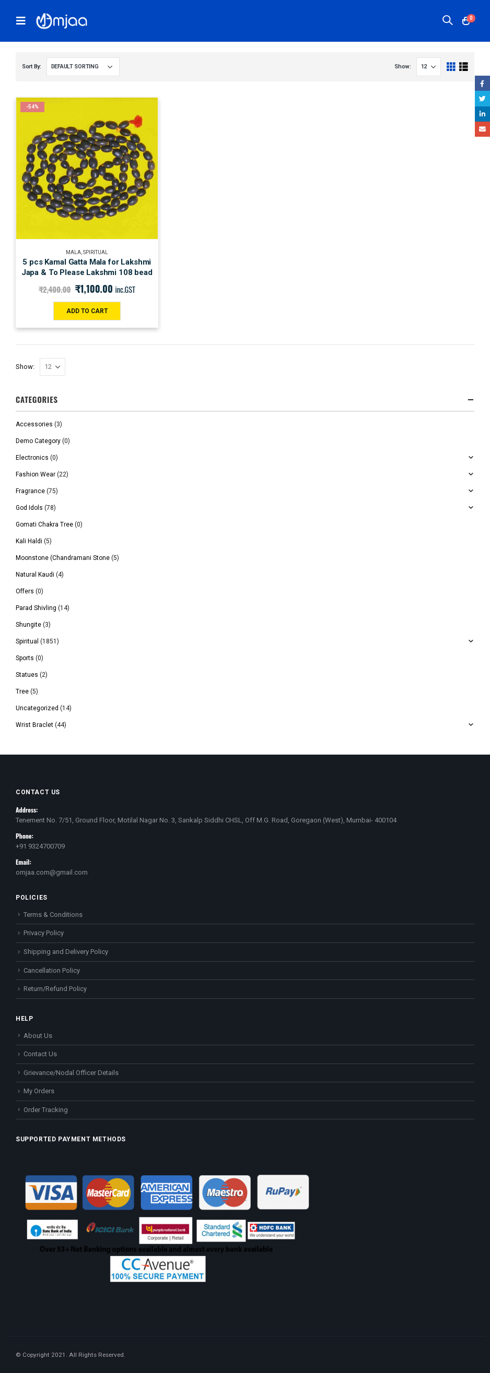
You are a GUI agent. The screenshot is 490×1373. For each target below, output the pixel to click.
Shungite (28, 624)
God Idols (29, 507)
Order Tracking (46, 1110)
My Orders (39, 1091)
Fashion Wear (35, 474)
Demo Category (38, 441)
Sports (25, 658)
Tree (22, 691)
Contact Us (40, 1054)
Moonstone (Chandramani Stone (63, 558)
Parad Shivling (36, 608)
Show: (402, 66)
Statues (27, 674)
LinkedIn (482, 114)
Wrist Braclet (34, 725)
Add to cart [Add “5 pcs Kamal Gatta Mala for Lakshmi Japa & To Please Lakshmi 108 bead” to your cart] (87, 311)
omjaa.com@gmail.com (52, 872)
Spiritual (95, 252)
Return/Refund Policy (55, 989)
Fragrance (30, 491)
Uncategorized (37, 708)
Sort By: (31, 66)
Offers (25, 591)
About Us (38, 1036)
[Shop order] (83, 66)
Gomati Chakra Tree (44, 524)
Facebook (482, 83)
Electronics (32, 457)
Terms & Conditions (53, 914)
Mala (73, 252)
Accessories (34, 424)
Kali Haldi (29, 541)
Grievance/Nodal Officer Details (71, 1073)
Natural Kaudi (35, 574)
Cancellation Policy (52, 970)
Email (482, 129)
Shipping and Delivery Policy (66, 952)
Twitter (482, 98)
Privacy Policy (44, 933)
